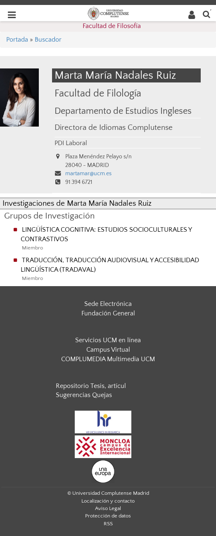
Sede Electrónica (108, 304)
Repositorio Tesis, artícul (91, 386)
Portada (17, 39)
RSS (108, 524)
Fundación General (108, 313)
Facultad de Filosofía (112, 26)
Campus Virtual (108, 349)
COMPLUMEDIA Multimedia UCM (108, 359)
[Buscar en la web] (206, 13)
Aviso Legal (108, 508)
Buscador (48, 39)
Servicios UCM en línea (108, 340)
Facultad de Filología (98, 93)
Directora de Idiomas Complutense (114, 127)
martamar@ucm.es (88, 173)
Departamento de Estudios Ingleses (123, 111)
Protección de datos (108, 516)
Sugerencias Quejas (84, 395)
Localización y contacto (108, 501)
